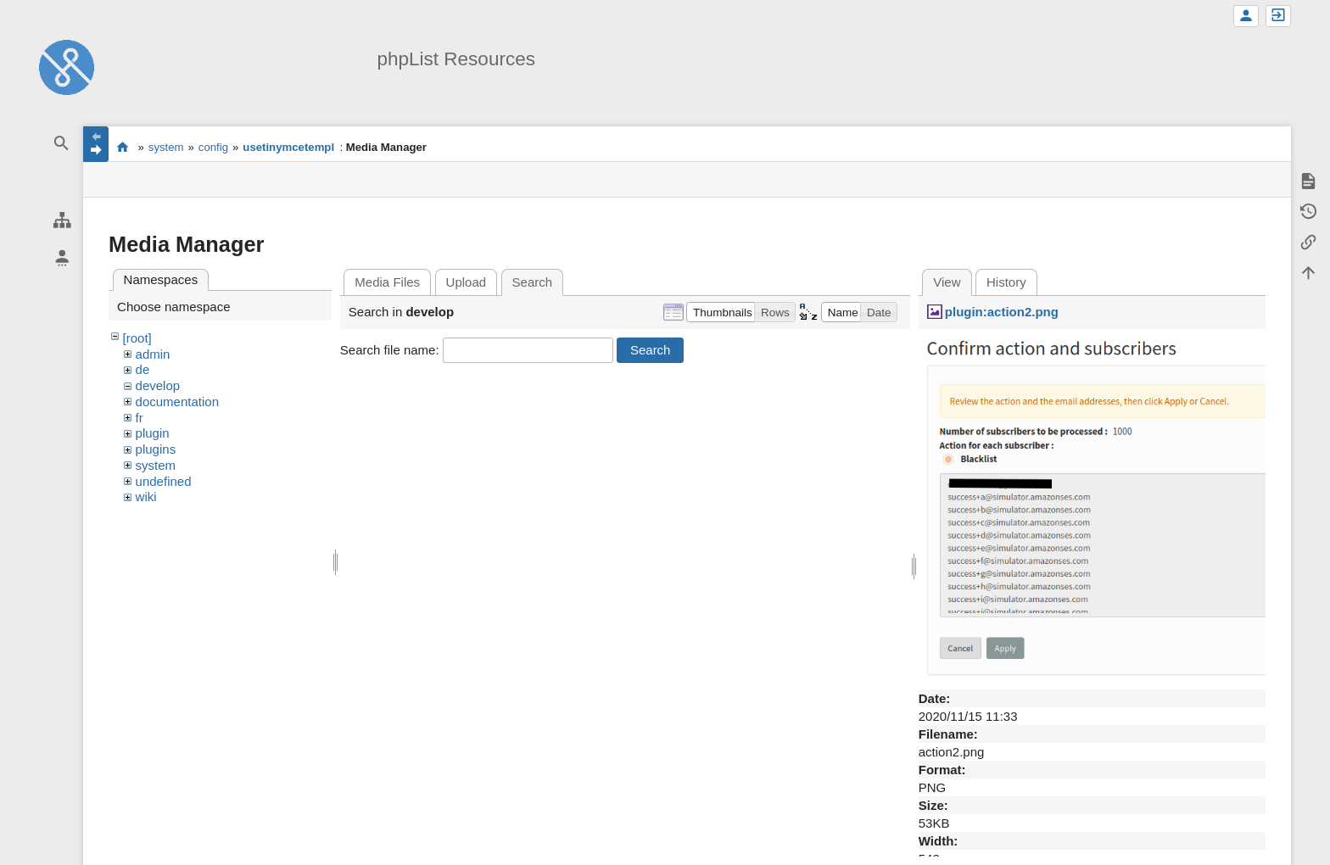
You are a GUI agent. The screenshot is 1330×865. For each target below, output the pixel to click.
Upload (466, 282)
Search (650, 350)
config (213, 147)
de (143, 369)
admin (153, 354)
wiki (146, 496)
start (122, 147)
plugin (153, 433)
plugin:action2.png (1002, 311)
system (166, 147)
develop (158, 385)
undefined (164, 481)
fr (139, 417)
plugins (156, 449)
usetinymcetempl (288, 147)
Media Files (387, 282)
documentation (177, 401)
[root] (137, 338)
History (1006, 282)
